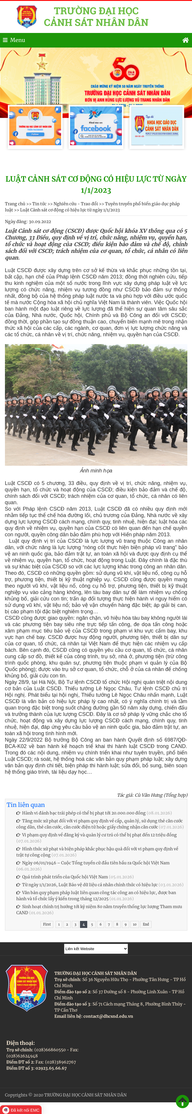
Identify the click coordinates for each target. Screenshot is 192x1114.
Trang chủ (15, 203)
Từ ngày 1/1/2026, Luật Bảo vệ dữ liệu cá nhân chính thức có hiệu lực (87, 884)
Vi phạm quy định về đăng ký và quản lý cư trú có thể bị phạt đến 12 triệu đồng (96, 835)
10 (134, 924)
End (146, 924)
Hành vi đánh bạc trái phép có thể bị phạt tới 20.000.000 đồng (81, 813)
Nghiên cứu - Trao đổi (76, 203)
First (47, 924)
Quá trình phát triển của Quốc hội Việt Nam (62, 877)
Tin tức (39, 203)
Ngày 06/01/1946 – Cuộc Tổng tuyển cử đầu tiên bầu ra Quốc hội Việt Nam (93, 863)
